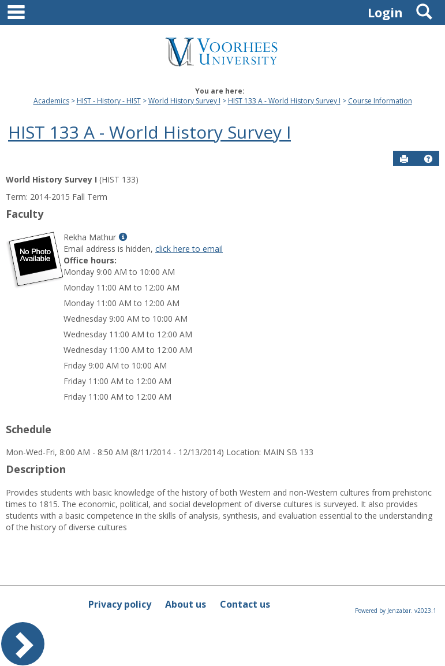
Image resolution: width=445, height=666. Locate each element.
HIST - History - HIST (109, 101)
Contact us (245, 604)
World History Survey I (184, 101)
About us (185, 604)
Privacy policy (119, 604)
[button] (428, 158)
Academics (51, 101)
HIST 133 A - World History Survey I (284, 101)
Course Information (380, 101)
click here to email (189, 248)
